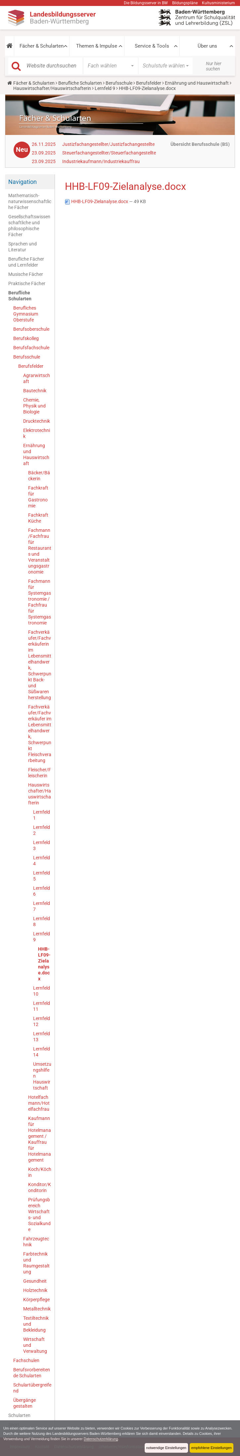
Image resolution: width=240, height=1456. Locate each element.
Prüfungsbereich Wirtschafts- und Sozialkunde (39, 1214)
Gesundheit (35, 1281)
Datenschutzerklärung (125, 1439)
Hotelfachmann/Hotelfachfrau (39, 1103)
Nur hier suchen (213, 66)
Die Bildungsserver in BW (146, 3)
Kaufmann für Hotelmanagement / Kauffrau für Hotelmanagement (39, 1139)
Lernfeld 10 (41, 991)
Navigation (22, 181)
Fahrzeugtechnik (36, 1241)
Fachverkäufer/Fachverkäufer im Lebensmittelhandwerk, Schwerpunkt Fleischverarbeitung (39, 733)
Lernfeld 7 (41, 906)
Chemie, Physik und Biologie (34, 405)
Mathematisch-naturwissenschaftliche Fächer (29, 201)
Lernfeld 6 (41, 891)
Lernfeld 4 (41, 860)
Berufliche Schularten (80, 83)
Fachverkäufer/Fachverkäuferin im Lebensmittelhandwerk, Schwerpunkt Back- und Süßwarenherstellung (39, 664)
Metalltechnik (37, 1308)
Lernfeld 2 (41, 830)
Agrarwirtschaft (36, 378)
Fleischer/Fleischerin (39, 772)
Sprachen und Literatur (22, 246)
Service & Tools (152, 46)
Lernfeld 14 (41, 1051)
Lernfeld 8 (41, 921)
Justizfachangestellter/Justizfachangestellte (108, 144)
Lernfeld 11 (41, 1006)
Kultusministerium (218, 3)
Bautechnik (34, 390)
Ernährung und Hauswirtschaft (197, 83)
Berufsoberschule (31, 329)
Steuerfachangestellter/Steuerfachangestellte (109, 152)
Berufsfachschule (31, 347)
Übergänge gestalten (24, 1403)
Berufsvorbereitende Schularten (31, 1372)
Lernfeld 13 (41, 1036)
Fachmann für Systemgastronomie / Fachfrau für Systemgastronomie (39, 601)
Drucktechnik (36, 421)
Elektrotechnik (36, 433)
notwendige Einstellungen (165, 1448)
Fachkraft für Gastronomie (38, 496)
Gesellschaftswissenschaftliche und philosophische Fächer (29, 225)
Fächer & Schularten (42, 46)
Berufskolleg (26, 338)
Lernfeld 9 (105, 88)
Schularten (19, 1415)
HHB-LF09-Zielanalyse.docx (44, 963)
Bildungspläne (185, 3)
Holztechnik (35, 1290)
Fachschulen (26, 1360)
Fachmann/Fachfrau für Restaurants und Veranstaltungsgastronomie (39, 551)
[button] (9, 46)
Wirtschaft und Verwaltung (35, 1345)
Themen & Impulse (96, 46)
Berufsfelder (148, 83)
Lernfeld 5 (41, 875)
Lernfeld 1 (41, 815)
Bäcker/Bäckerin (39, 475)
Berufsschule (119, 83)
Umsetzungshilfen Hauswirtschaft (42, 1076)
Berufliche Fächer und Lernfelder (26, 262)
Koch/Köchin (39, 1172)
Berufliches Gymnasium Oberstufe (25, 313)
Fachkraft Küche (38, 518)
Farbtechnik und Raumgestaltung (36, 1262)
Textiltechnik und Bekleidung (36, 1324)
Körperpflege (36, 1299)
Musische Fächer (25, 274)
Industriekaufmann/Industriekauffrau (101, 161)
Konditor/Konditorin (39, 1187)
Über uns (207, 46)
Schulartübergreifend (32, 1387)
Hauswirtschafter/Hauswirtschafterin (52, 88)
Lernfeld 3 (41, 845)
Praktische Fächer (26, 283)
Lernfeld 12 (41, 1021)
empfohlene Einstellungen (211, 1448)
